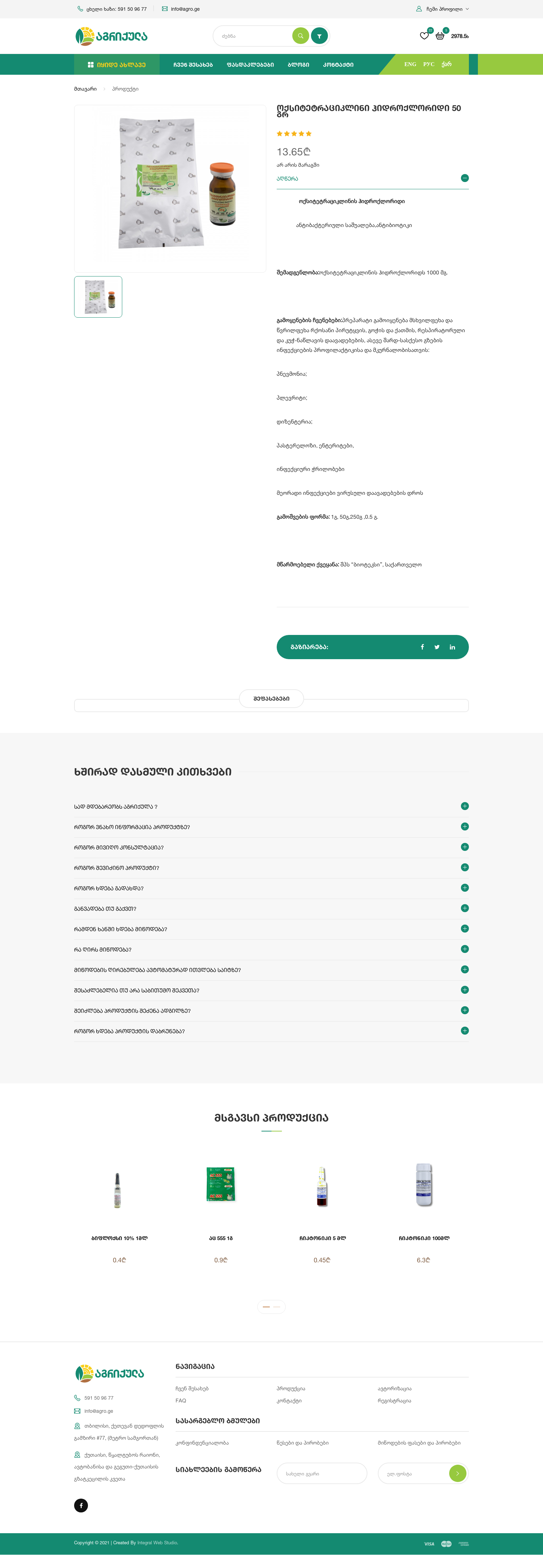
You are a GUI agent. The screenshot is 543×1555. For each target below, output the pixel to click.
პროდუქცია (291, 1388)
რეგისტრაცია (394, 1401)
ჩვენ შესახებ (193, 64)
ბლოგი (298, 64)
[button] (442, 9)
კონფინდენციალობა (202, 1443)
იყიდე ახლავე (117, 65)
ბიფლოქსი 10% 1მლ (119, 1238)
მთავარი (85, 88)
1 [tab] (266, 1308)
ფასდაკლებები (250, 64)
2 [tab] (276, 1308)
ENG (410, 64)
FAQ (181, 1401)
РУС (429, 64)
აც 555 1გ (221, 1238)
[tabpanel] (271, 1215)
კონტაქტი (338, 64)
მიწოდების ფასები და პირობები (419, 1443)
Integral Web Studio (157, 1543)
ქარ (447, 64)
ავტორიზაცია (395, 1388)
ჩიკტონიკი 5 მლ (322, 1238)
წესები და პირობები (303, 1443)
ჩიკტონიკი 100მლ (423, 1238)
